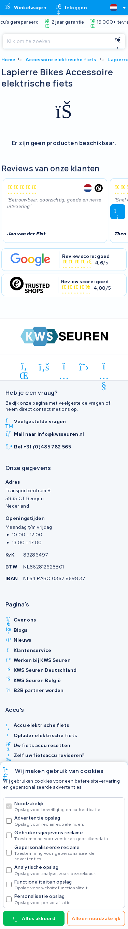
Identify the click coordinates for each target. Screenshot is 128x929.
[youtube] (104, 367)
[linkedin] (24, 367)
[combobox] (115, 7)
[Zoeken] (56, 41)
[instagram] (64, 367)
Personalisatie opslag (68, 899)
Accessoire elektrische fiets (61, 59)
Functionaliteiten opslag (68, 885)
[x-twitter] (84, 367)
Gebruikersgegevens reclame (68, 835)
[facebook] (44, 367)
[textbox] (113, 7)
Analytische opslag (68, 870)
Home (8, 59)
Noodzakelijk (68, 806)
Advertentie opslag (68, 821)
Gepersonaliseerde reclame (68, 853)
